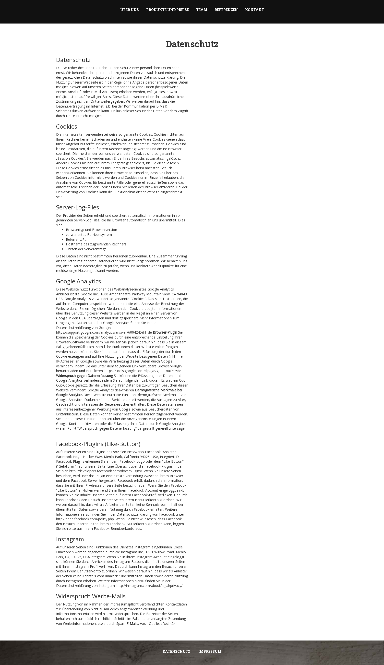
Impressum (209, 651)
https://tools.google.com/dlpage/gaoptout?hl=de (143, 370)
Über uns (129, 9)
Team (201, 9)
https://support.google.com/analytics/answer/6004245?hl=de (104, 332)
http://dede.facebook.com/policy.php (85, 519)
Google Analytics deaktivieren (110, 390)
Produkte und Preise (167, 9)
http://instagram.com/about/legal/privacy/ (149, 585)
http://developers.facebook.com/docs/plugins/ (105, 471)
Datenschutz (176, 651)
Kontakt (254, 9)
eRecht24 (168, 623)
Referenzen (226, 9)
